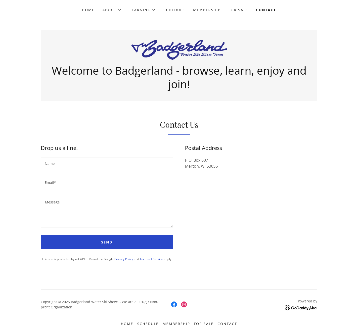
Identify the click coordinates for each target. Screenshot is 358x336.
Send (106, 242)
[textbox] (107, 163)
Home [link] (88, 9)
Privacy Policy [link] (123, 259)
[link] (179, 49)
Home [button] (127, 323)
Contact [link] (266, 9)
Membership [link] (207, 9)
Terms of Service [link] (151, 259)
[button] (112, 10)
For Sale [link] (238, 9)
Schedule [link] (174, 9)
